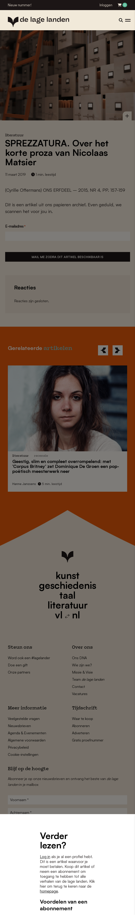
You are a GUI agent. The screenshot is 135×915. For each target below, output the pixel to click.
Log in (45, 856)
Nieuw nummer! (19, 5)
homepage (49, 891)
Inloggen (106, 5)
